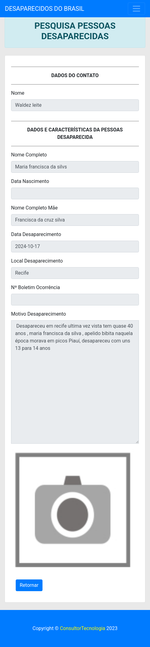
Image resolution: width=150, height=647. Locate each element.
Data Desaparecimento (36, 234)
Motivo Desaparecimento (38, 314)
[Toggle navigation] (136, 8)
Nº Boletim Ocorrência (35, 287)
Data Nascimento (30, 181)
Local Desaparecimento (37, 261)
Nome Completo (29, 155)
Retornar (29, 585)
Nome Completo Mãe (34, 208)
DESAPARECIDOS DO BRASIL (44, 8)
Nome (17, 93)
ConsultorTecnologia (82, 628)
